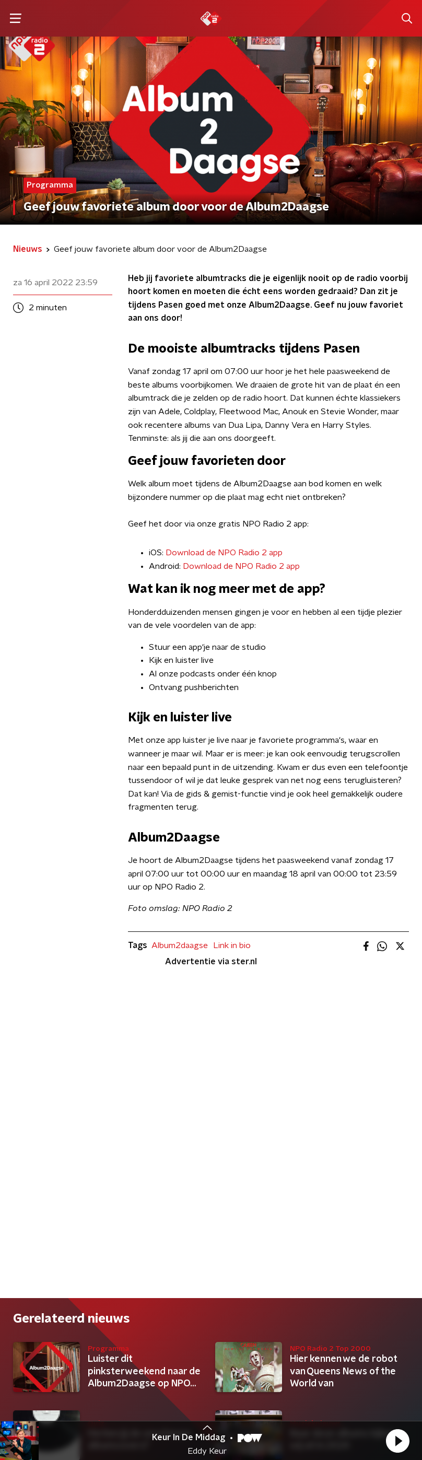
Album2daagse (179, 945)
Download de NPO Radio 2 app (224, 552)
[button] (397, 1440)
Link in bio (232, 945)
